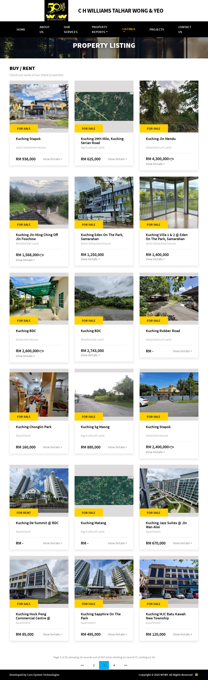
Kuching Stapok (28, 139)
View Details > (52, 159)
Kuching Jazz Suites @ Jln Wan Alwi (166, 525)
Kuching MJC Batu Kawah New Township (166, 616)
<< (82, 665)
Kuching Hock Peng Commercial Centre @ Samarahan (33, 616)
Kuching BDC (26, 331)
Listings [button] (128, 29)
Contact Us (184, 29)
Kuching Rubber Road (163, 331)
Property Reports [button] (99, 29)
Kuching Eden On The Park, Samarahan (102, 237)
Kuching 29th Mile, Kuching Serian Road (102, 141)
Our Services (71, 29)
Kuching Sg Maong (95, 427)
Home (21, 29)
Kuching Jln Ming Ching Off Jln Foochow (37, 237)
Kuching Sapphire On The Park (101, 616)
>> (125, 665)
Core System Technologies (43, 675)
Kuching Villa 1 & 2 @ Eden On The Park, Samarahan (167, 237)
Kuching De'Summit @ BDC (37, 523)
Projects (157, 29)
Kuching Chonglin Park (33, 427)
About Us (45, 29)
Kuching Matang (93, 523)
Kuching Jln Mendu (161, 139)
